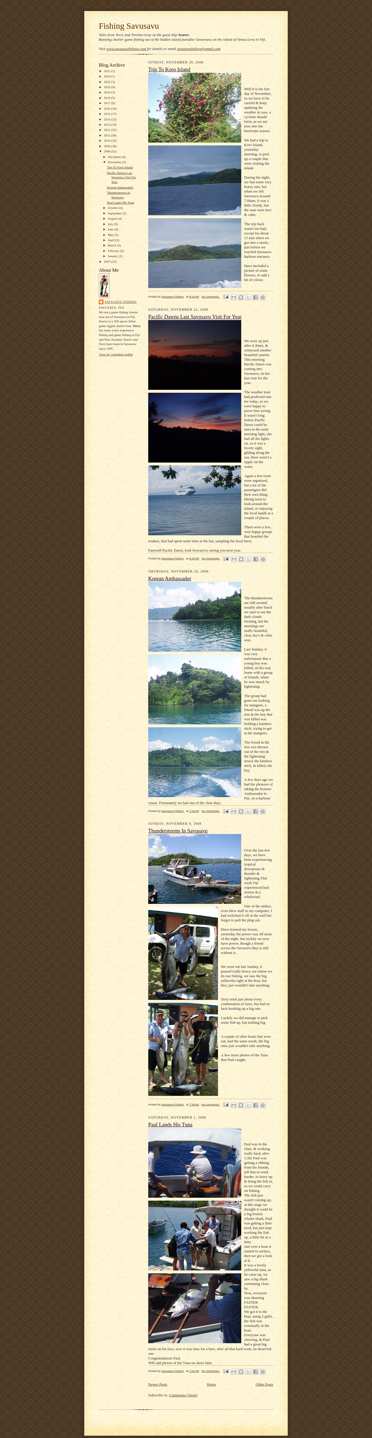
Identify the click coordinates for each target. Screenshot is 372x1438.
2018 (107, 97)
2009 (107, 146)
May (111, 235)
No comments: (210, 296)
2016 (107, 108)
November (115, 162)
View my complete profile (116, 354)
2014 (107, 119)
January (113, 256)
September (115, 213)
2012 (107, 129)
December (115, 157)
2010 (107, 140)
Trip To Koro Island (120, 167)
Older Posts (264, 1384)
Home (211, 1384)
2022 (107, 81)
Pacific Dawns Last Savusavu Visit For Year (121, 177)
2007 (107, 261)
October (113, 207)
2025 (107, 71)
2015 (107, 113)
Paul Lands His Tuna (120, 202)
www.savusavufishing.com (126, 49)
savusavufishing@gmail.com (199, 49)
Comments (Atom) (183, 1395)
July (111, 224)
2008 (107, 151)
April (111, 240)
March (112, 245)
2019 (107, 92)
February (114, 251)
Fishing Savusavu (129, 26)
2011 (107, 135)
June (111, 229)
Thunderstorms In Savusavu (178, 831)
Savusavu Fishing (121, 301)
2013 (107, 124)
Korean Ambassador (120, 187)
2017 (107, 103)
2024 (107, 76)
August (113, 218)
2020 (107, 87)
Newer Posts (157, 1384)
